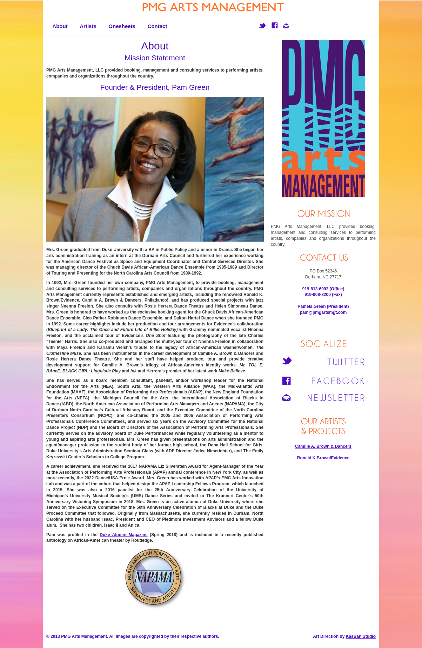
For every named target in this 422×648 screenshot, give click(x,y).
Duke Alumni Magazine (123, 534)
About (59, 26)
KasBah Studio (361, 636)
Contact (157, 26)
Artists (88, 26)
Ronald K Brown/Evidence (323, 457)
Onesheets (121, 26)
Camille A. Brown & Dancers (323, 446)
